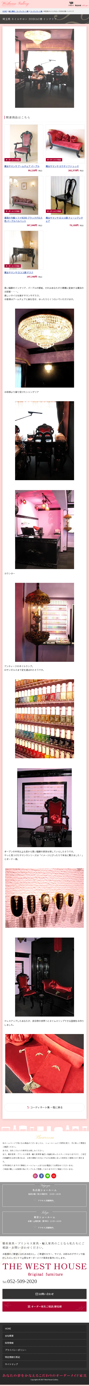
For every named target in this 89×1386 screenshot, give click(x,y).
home (8, 1328)
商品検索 (78, 5)
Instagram (35, 1175)
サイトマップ (11, 1364)
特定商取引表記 (12, 1357)
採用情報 (9, 1342)
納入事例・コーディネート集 (18, 11)
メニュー (85, 5)
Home (4, 11)
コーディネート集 (36, 11)
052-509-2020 (19, 1281)
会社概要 (9, 1335)
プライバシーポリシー (15, 1349)
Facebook (41, 1175)
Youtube (53, 1175)
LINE (47, 1175)
